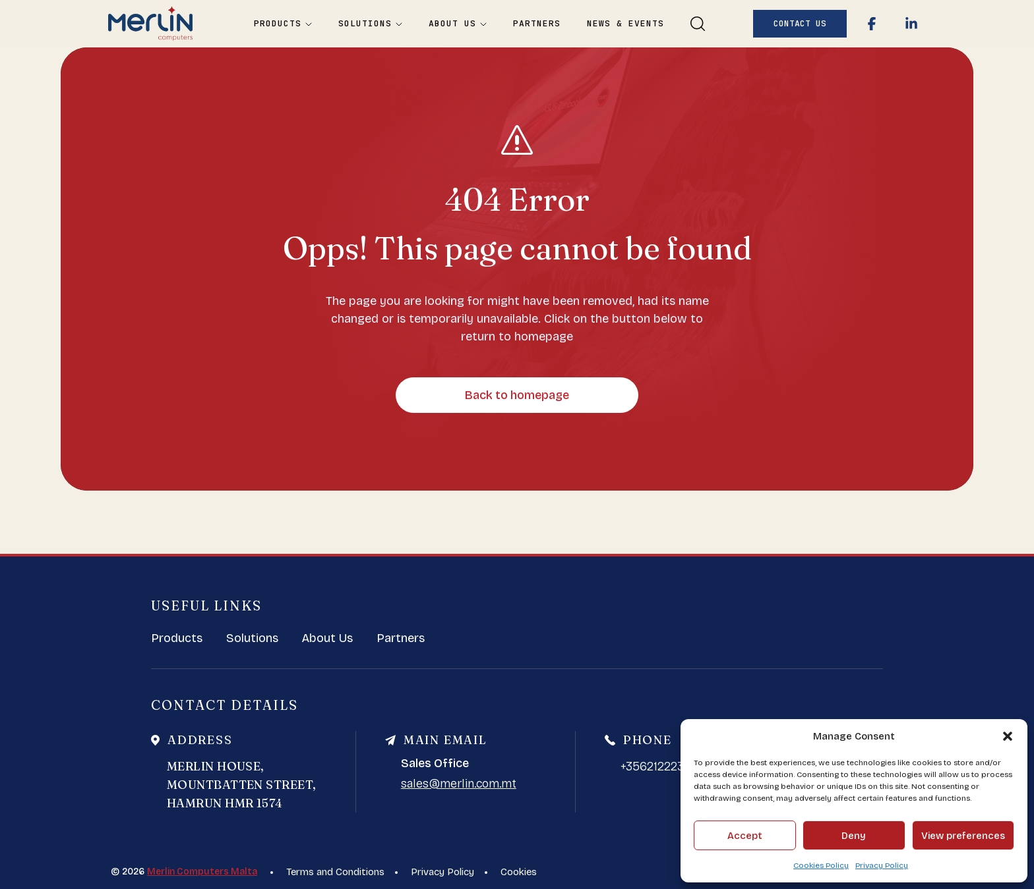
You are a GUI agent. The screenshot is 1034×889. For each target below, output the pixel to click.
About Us (458, 24)
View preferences (963, 836)
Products (283, 24)
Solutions (370, 24)
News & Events (625, 24)
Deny (853, 836)
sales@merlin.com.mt (458, 783)
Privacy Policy (881, 865)
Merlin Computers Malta (202, 871)
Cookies (519, 871)
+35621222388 (659, 766)
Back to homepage (517, 395)
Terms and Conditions (335, 871)
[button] (1007, 736)
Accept (744, 836)
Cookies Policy (821, 865)
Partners (537, 24)
